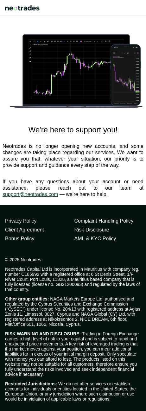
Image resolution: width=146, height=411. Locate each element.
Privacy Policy (21, 221)
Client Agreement (24, 229)
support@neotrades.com (30, 194)
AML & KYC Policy (95, 238)
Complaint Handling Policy (104, 221)
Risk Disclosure (91, 229)
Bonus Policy (20, 238)
